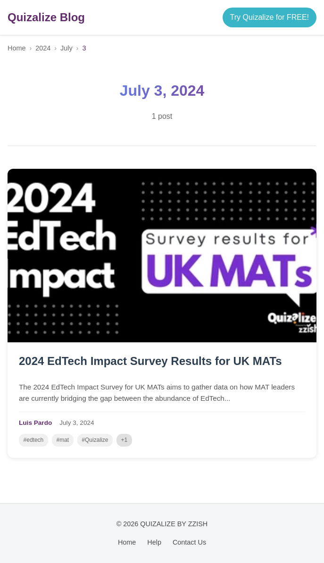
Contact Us (189, 542)
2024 (42, 48)
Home (16, 48)
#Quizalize (95, 440)
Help (154, 542)
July (66, 48)
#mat (62, 440)
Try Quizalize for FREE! (269, 17)
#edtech (34, 440)
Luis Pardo (35, 422)
